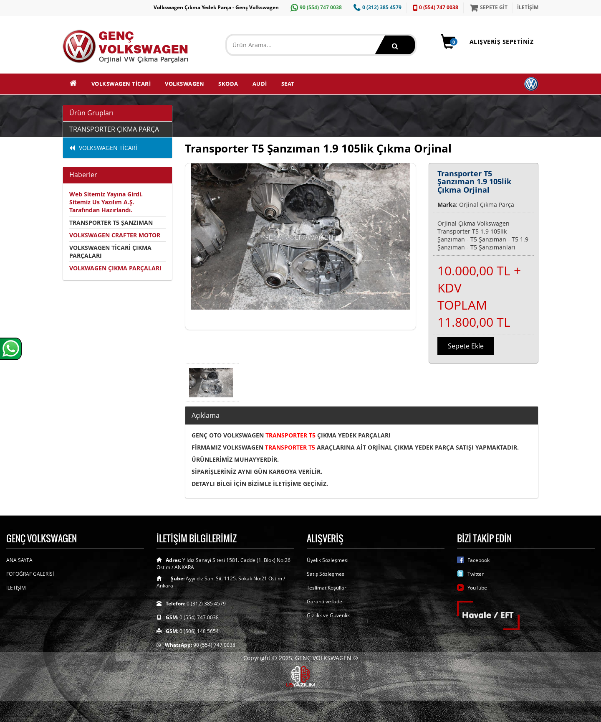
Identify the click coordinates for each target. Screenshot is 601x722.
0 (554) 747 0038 (434, 7)
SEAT (288, 83)
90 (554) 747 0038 (315, 7)
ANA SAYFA (19, 560)
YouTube (477, 587)
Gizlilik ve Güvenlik (328, 615)
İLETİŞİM (527, 7)
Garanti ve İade (324, 601)
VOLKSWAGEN (184, 83)
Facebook (478, 560)
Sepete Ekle (466, 346)
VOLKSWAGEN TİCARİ (121, 83)
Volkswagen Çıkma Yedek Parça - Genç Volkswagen (216, 7)
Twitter (475, 573)
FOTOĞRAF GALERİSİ (30, 573)
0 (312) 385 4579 (376, 7)
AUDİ (260, 83)
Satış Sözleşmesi (326, 573)
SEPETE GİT (488, 7)
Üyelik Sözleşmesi (327, 560)
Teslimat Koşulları (327, 587)
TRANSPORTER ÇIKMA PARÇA (114, 129)
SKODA (228, 83)
